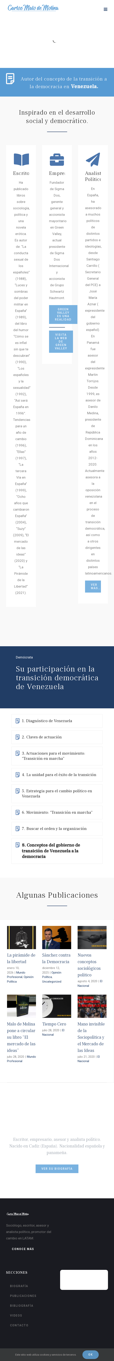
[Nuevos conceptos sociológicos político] (92, 937)
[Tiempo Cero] (56, 1006)
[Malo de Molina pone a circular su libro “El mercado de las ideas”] (21, 1006)
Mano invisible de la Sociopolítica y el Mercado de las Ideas (91, 1037)
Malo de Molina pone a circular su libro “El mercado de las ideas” (21, 1037)
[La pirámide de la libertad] (21, 937)
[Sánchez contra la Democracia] (56, 937)
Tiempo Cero (54, 1024)
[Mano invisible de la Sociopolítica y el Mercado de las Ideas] (92, 1006)
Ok (90, 1354)
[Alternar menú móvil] (106, 9)
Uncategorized (51, 981)
